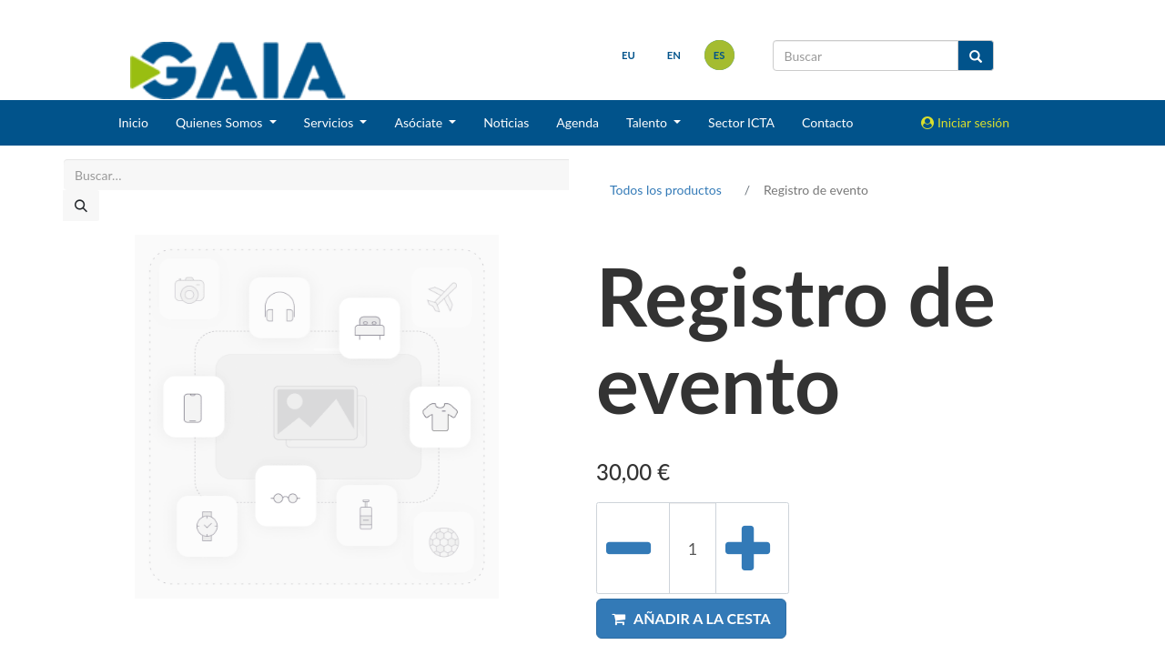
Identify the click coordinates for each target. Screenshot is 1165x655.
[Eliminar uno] (633, 548)
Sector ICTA (741, 122)
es (719, 55)
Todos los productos (666, 189)
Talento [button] (648, 122)
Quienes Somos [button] (221, 122)
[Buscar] (81, 205)
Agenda (577, 122)
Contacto (827, 122)
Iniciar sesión (965, 122)
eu (628, 55)
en (674, 55)
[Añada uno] (752, 548)
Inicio (133, 122)
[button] (691, 618)
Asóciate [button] (419, 122)
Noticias (506, 122)
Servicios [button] (330, 122)
